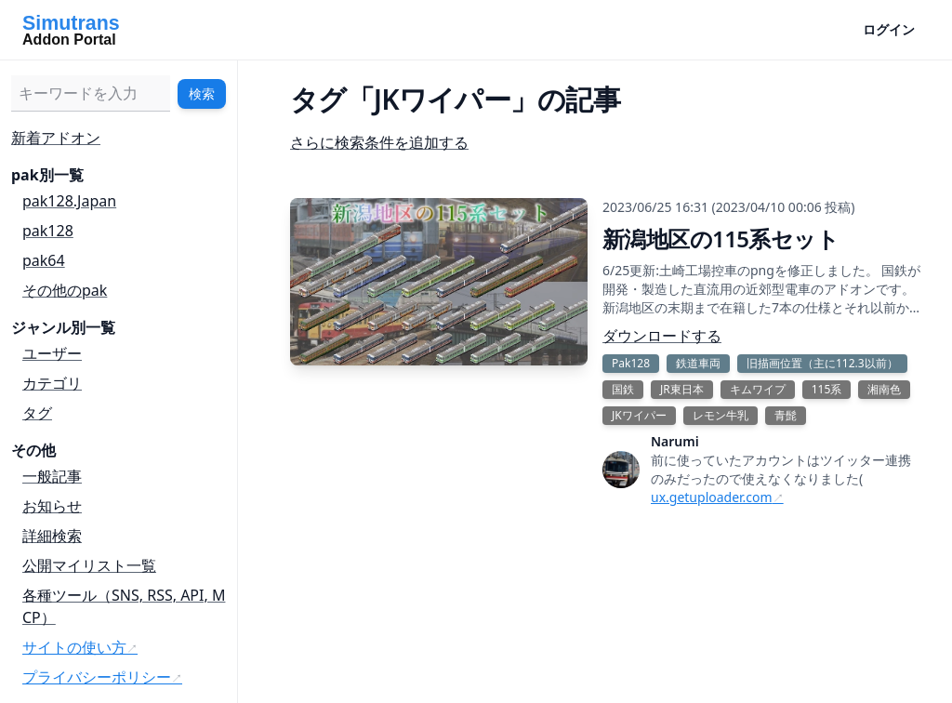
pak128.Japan (69, 201)
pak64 (43, 260)
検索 (202, 93)
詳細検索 (52, 535)
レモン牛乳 (720, 415)
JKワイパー (639, 415)
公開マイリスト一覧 (89, 565)
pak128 (47, 230)
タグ (37, 413)
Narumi (675, 441)
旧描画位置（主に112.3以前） (822, 363)
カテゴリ (52, 383)
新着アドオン (55, 137)
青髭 (785, 415)
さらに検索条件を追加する (379, 142)
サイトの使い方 (74, 647)
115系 (827, 389)
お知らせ (52, 506)
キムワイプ (758, 389)
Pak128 (631, 363)
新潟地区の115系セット (720, 238)
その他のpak (64, 290)
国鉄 (623, 389)
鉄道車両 (698, 363)
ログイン (889, 29)
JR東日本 (682, 389)
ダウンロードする (661, 335)
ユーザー (52, 353)
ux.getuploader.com (712, 497)
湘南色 (884, 389)
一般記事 (52, 476)
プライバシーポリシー (96, 677)
